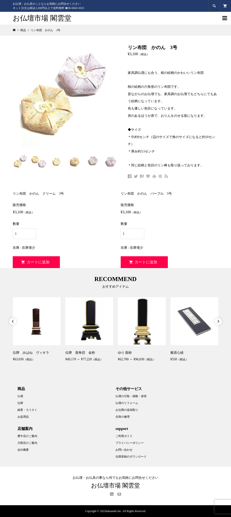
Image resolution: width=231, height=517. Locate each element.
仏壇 (20, 396)
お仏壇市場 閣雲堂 (42, 18)
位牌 (20, 403)
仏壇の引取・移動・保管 (131, 396)
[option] (37, 330)
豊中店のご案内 (27, 436)
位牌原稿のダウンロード (131, 456)
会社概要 (23, 449)
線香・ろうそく (27, 410)
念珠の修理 (123, 416)
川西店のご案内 (27, 443)
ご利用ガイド (124, 436)
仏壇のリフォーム (127, 403)
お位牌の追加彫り (127, 410)
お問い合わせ (124, 449)
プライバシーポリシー (130, 443)
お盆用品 (23, 416)
